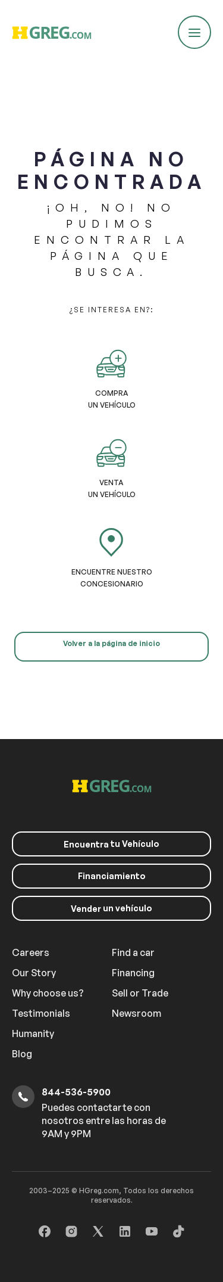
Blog (22, 1054)
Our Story (34, 973)
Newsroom (136, 1013)
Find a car (133, 952)
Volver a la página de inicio (111, 643)
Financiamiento (112, 876)
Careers (30, 952)
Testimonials (41, 1013)
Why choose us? (48, 993)
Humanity (33, 1033)
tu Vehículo (111, 844)
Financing (133, 973)
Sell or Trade (140, 993)
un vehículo (111, 908)
